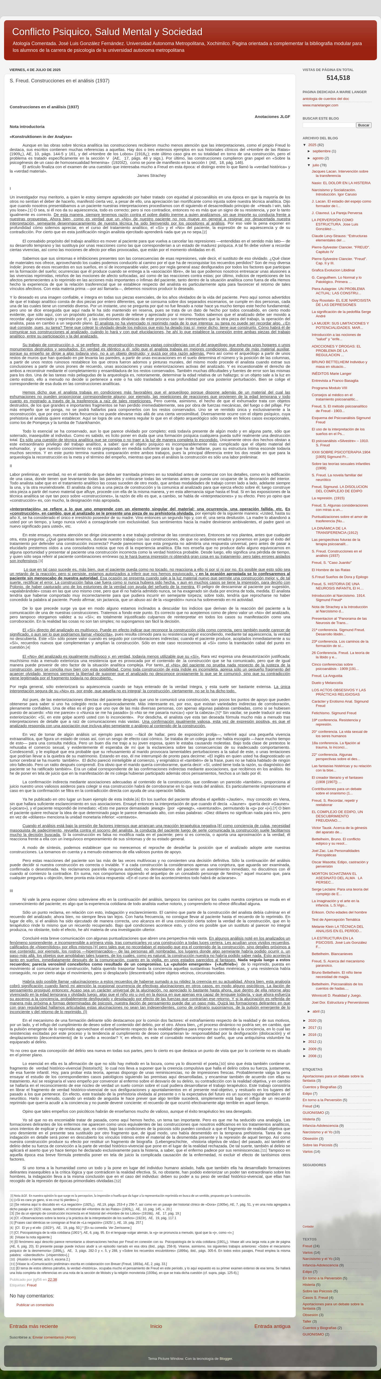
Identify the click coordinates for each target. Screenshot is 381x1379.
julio (316, 165)
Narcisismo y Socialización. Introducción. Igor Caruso (334, 192)
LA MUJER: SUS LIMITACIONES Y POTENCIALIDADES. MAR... (340, 325)
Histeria (309, 1119)
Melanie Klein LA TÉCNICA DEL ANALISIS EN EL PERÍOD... (338, 929)
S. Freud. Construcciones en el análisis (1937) (337, 553)
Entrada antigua (272, 1326)
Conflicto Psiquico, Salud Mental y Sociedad (107, 31)
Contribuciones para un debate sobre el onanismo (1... (337, 791)
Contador (308, 1226)
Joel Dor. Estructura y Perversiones (340, 1002)
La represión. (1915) (328, 498)
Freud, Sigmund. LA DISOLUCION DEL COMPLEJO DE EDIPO (340, 489)
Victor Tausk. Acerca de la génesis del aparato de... (339, 830)
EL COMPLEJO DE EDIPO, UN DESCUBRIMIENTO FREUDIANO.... (337, 816)
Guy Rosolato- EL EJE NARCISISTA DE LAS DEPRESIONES (341, 302)
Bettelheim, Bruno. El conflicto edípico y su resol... (336, 841)
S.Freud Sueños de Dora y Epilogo (340, 577)
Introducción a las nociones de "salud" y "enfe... (336, 337)
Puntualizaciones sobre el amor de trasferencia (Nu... (340, 519)
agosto (319, 158)
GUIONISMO (313, 1113)
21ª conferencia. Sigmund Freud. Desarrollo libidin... (338, 632)
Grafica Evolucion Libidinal (333, 270)
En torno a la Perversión (322, 1100)
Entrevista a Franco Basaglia (335, 381)
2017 (313, 1028)
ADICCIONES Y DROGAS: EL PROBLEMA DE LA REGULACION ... (336, 350)
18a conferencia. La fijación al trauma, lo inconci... (336, 745)
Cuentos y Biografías (319, 1087)
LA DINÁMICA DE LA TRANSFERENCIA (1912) (335, 530)
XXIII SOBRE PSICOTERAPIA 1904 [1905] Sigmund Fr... (341, 454)
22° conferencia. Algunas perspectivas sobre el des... (336, 757)
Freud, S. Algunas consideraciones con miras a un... (340, 507)
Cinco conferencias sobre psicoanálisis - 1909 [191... (335, 666)
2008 (313, 1056)
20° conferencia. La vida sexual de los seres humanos (340, 734)
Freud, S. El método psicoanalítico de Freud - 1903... (339, 408)
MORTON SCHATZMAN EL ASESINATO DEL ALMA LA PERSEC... (337, 878)
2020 (313, 1021)
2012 (313, 1042)
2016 (313, 1035)
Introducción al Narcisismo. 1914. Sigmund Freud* (339, 598)
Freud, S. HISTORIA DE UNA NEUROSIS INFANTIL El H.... (338, 586)
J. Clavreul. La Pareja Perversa (337, 213)
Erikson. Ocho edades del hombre (339, 912)
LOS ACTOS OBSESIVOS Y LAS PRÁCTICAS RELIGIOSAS (339, 692)
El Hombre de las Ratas (331, 570)
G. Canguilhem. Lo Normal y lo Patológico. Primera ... (337, 279)
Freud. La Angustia (327, 676)
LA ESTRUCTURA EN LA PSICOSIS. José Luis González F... (339, 942)
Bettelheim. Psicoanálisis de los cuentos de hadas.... (337, 986)
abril (316, 1011)
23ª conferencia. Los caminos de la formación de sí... (340, 643)
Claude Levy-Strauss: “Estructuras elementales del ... (339, 238)
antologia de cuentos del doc (326, 99)
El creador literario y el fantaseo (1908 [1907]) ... (337, 780)
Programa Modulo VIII (329, 388)
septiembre (322, 151)
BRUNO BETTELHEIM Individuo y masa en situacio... (339, 364)
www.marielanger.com (320, 105)
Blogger (226, 1359)
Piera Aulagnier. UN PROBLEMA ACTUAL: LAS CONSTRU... (338, 291)
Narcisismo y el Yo (317, 1132)
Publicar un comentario (35, 1305)
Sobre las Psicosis (317, 1145)
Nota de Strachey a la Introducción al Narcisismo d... (340, 609)
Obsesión (310, 1139)
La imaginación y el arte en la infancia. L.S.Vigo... (335, 903)
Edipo (307, 1093)
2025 (313, 145)
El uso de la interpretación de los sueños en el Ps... (338, 431)
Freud (31, 1285)
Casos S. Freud (315, 1298)
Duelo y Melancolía (327, 683)
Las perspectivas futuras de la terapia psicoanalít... (336, 542)
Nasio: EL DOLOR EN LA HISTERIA (341, 183)
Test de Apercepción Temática (336, 920)
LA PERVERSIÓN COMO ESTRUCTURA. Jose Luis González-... (335, 224)
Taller (307, 1321)
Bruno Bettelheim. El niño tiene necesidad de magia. (337, 974)
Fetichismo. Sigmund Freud (334, 713)
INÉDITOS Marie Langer (332, 374)
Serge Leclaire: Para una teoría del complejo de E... (340, 891)
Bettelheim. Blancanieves (332, 954)
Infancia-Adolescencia (320, 1126)
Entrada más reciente (33, 1326)
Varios (308, 1151)
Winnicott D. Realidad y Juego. (337, 995)
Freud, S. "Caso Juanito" (332, 563)
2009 (313, 1049)
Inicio (156, 1326)
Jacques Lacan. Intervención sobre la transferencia (340, 173)
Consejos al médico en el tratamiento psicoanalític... (335, 397)
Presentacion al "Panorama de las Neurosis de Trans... (339, 620)
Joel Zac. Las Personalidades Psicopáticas (336, 853)
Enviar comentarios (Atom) (54, 1337)
